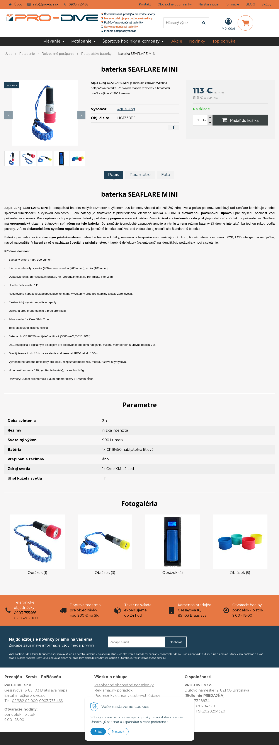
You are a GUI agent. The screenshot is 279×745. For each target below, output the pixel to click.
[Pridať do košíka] (240, 120)
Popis (113, 174)
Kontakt (145, 4)
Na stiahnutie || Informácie (218, 4)
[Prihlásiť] (228, 24)
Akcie (176, 41)
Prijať (98, 731)
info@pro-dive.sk (45, 4)
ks (204, 120)
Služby (266, 4)
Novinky (197, 41)
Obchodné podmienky (175, 4)
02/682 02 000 (25, 701)
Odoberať (176, 642)
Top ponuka (224, 41)
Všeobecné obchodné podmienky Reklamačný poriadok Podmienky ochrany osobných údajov (127, 690)
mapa (62, 690)
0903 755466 (78, 4)
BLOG (250, 4)
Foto (165, 174)
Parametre (140, 174)
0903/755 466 (51, 701)
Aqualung (126, 109)
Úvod (18, 4)
